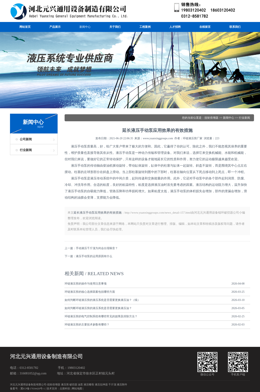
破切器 (73, 384)
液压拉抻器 (101, 384)
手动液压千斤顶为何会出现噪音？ (97, 248)
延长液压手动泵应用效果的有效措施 (98, 212)
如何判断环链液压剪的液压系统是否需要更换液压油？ (98, 308)
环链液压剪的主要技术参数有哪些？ (87, 324)
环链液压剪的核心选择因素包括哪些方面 (90, 291)
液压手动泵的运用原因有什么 (94, 256)
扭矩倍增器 (211, 117)
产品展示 (55, 26)
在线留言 (205, 26)
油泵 (80, 384)
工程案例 (145, 26)
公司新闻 (26, 139)
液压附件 (122, 384)
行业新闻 (26, 150)
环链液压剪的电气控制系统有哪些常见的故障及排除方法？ (101, 316)
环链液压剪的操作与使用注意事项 (86, 283)
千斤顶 (112, 384)
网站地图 (77, 388)
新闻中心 (85, 26)
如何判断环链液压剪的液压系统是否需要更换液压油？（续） (102, 299)
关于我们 (115, 26)
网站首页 (25, 26)
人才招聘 (175, 26)
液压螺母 (89, 384)
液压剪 (65, 384)
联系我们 (235, 26)
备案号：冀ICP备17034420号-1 (27, 388)
